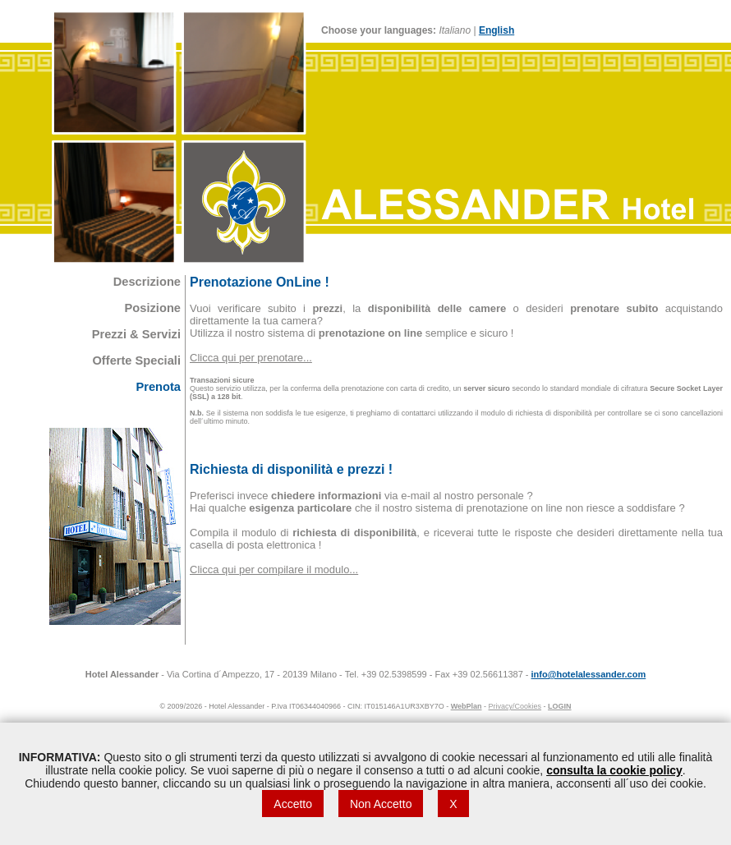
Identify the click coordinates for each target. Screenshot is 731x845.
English (496, 30)
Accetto (293, 804)
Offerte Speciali (136, 360)
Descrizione (147, 281)
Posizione (153, 308)
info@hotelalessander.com (588, 674)
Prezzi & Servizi (136, 334)
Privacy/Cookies (515, 706)
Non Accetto (381, 804)
